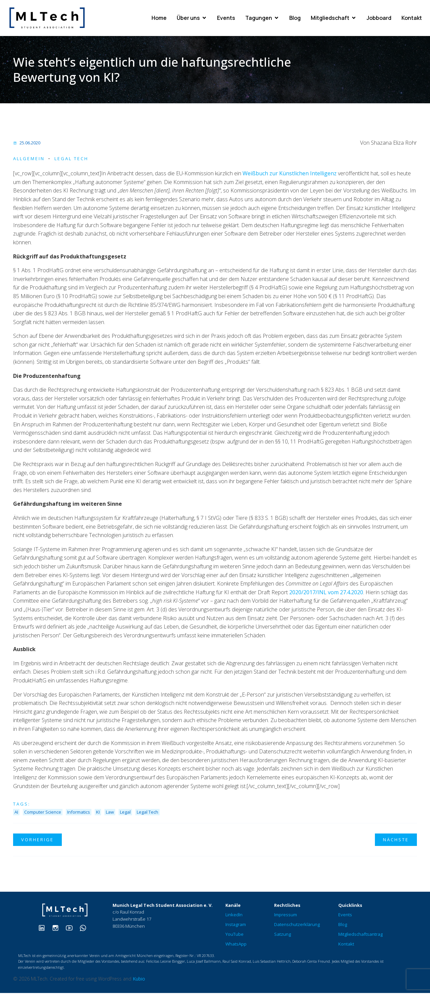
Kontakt (411, 18)
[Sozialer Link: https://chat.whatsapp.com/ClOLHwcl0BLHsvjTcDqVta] (85, 928)
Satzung (282, 935)
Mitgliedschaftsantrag (360, 935)
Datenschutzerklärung (297, 925)
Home (159, 18)
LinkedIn (234, 916)
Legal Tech (71, 159)
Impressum (285, 916)
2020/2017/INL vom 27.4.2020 (326, 593)
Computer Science (42, 813)
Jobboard (379, 18)
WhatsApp (236, 945)
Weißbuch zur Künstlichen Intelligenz (290, 174)
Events (226, 18)
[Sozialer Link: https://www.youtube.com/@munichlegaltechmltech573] (72, 928)
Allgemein (29, 159)
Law (110, 813)
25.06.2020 (26, 144)
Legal (125, 813)
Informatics (78, 813)
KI (98, 813)
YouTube (234, 935)
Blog (295, 18)
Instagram (235, 925)
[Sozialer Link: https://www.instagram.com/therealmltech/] (58, 928)
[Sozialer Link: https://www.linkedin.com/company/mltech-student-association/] (44, 928)
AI (16, 813)
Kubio (139, 980)
